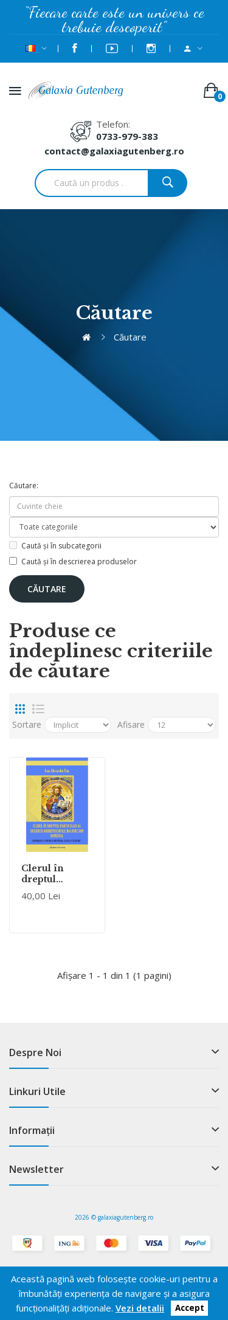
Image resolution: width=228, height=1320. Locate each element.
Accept (189, 1308)
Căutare (130, 337)
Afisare (131, 724)
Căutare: (23, 485)
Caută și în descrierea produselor (73, 561)
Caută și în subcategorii (55, 546)
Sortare (26, 724)
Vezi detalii (140, 1308)
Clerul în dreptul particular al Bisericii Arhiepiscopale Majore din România (57, 874)
